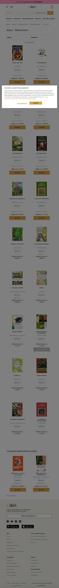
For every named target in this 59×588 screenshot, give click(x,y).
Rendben (35, 103)
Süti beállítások (22, 103)
